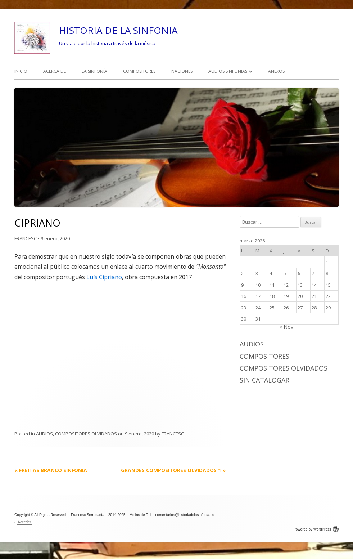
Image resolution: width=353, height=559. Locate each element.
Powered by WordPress (316, 529)
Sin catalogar (264, 380)
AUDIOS (44, 433)
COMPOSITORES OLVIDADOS (86, 433)
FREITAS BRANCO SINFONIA (50, 470)
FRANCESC (25, 238)
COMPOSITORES (139, 71)
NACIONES (182, 71)
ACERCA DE (54, 71)
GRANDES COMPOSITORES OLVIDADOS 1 (173, 470)
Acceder (24, 522)
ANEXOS (276, 71)
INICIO (20, 71)
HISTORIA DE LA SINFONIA (118, 30)
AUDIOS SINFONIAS (227, 71)
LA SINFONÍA (94, 71)
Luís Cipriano (104, 277)
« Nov (286, 326)
